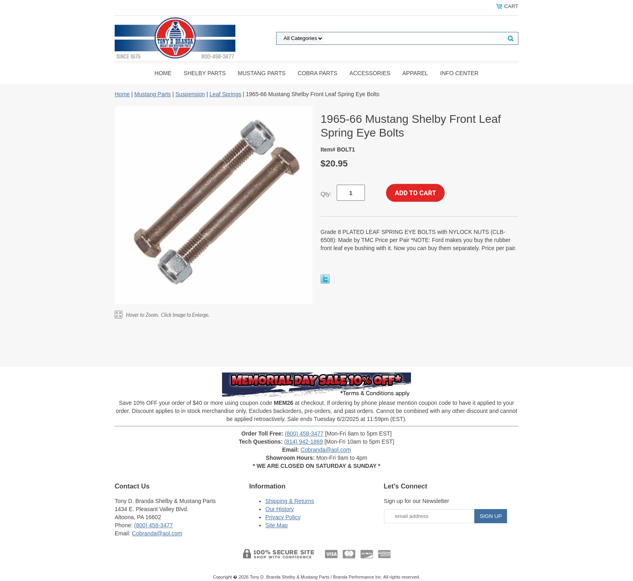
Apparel (415, 73)
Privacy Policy (282, 517)
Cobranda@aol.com (326, 449)
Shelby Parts (205, 73)
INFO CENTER (459, 73)
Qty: (326, 193)
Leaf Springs (225, 94)
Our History (279, 509)
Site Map (276, 525)
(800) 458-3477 (304, 433)
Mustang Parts (261, 73)
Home (163, 73)
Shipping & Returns (289, 501)
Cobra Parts (317, 73)
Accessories (370, 73)
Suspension (190, 94)
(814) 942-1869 (303, 441)
